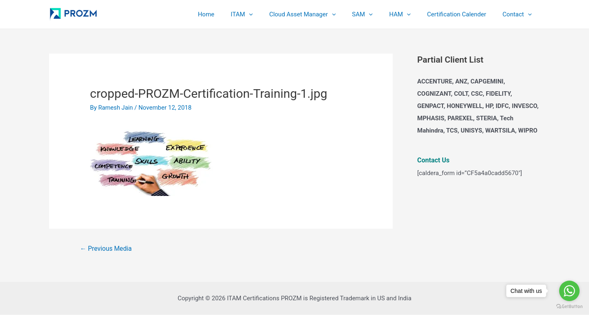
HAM (410, 14)
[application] (271, 14)
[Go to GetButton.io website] (569, 306)
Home (233, 14)
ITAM (264, 14)
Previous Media (106, 248)
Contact (519, 14)
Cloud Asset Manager (321, 14)
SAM (376, 14)
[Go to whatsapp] (569, 291)
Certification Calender (462, 14)
